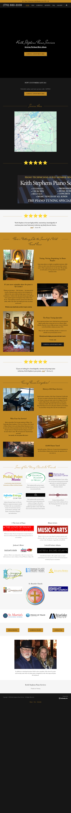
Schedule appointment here (35, 93)
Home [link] (27, 5)
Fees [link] (32, 5)
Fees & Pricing (12, 630)
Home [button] (31, 702)
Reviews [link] (47, 5)
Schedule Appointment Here (35, 54)
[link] (14, 5)
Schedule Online (35, 630)
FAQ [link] (53, 5)
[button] (66, 5)
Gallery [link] (59, 5)
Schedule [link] (39, 5)
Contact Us (58, 630)
